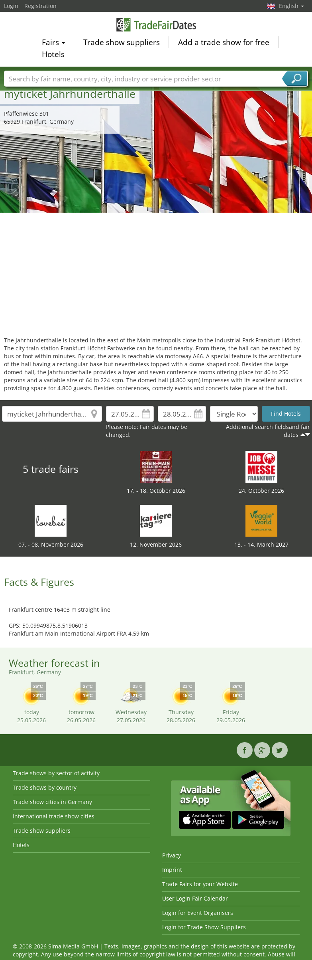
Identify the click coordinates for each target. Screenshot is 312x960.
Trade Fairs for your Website (200, 884)
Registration (40, 6)
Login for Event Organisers (197, 913)
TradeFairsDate (156, 26)
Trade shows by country (45, 787)
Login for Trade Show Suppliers (204, 927)
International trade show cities (53, 816)
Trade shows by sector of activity (56, 773)
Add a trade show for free (223, 43)
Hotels (53, 55)
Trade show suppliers (121, 43)
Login (11, 6)
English (291, 6)
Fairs (53, 43)
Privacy (171, 855)
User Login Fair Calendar (195, 898)
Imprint (172, 869)
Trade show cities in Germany (52, 802)
